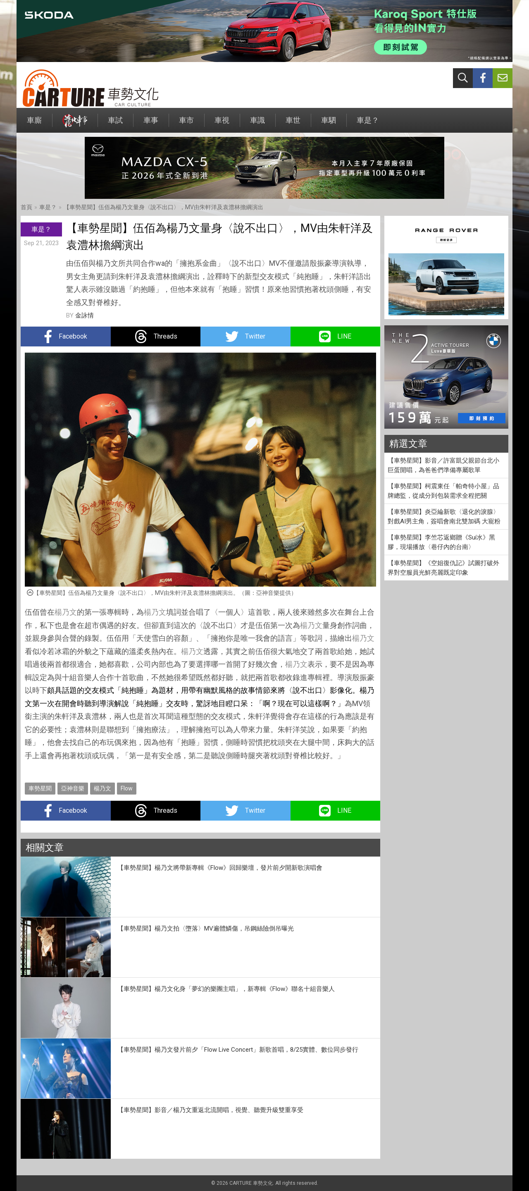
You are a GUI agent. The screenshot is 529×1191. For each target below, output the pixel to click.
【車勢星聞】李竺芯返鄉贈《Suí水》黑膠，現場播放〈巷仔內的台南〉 (441, 542)
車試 (115, 124)
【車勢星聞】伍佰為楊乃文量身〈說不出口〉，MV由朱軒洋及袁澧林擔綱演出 (163, 207)
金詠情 (84, 315)
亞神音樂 (72, 788)
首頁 (26, 207)
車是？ (367, 124)
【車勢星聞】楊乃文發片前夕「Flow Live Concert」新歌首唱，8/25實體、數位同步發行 (237, 1049)
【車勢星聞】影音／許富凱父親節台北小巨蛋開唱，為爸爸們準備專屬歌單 (443, 465)
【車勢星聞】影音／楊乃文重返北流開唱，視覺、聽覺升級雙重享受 (210, 1110)
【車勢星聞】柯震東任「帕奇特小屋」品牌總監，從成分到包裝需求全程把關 (443, 490)
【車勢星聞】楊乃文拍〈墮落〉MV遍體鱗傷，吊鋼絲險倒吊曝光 (205, 928)
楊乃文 (66, 612)
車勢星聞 (40, 788)
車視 (222, 124)
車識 (257, 124)
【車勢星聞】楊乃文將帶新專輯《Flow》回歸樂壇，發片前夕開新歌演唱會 (219, 867)
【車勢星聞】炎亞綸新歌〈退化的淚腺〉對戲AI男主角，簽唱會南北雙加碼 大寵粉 (444, 516)
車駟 (328, 124)
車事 (151, 124)
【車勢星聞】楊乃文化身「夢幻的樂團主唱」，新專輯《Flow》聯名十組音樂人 (226, 989)
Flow (127, 788)
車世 (293, 124)
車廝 (34, 124)
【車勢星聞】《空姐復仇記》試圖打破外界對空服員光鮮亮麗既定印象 (443, 567)
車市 (186, 124)
